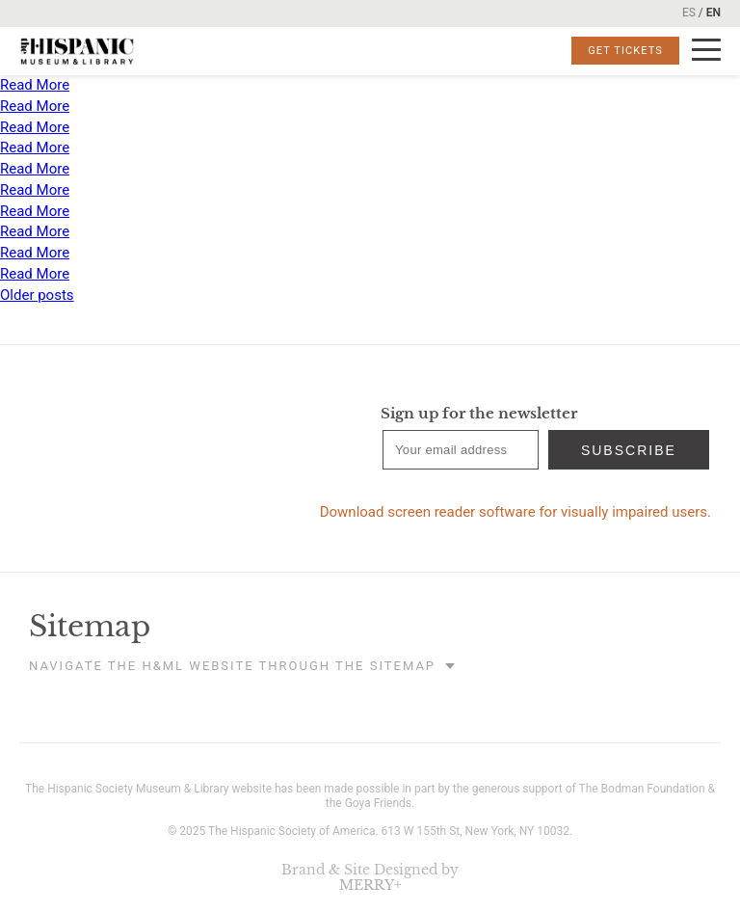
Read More (34, 85)
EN (713, 12)
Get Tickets (625, 50)
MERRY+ (370, 885)
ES (689, 12)
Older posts (37, 295)
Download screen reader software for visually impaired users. (515, 512)
